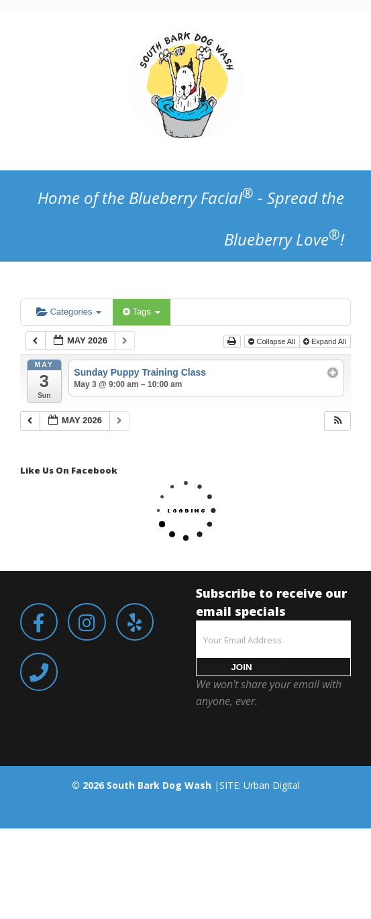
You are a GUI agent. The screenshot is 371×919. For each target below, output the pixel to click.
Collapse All (272, 341)
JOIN (241, 667)
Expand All (325, 341)
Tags (141, 312)
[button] (338, 421)
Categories (68, 312)
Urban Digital (272, 785)
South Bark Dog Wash (159, 785)
